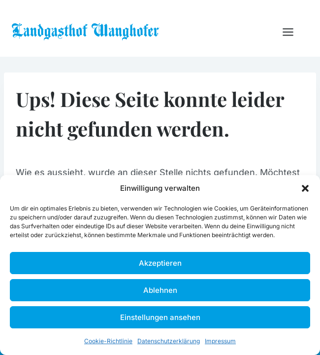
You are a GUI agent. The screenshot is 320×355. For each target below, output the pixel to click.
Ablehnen (160, 290)
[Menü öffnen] (293, 32)
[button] (305, 188)
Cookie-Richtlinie (108, 341)
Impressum (220, 341)
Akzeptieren (160, 263)
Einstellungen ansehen (160, 317)
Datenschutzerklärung (168, 341)
